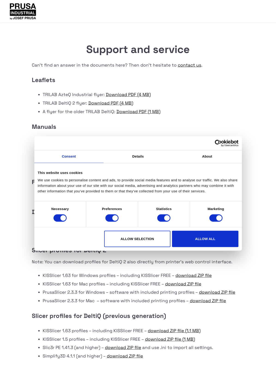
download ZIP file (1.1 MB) (174, 331)
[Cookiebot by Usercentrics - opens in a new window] (218, 143)
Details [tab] (138, 156)
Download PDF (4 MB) (128, 94)
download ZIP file (193, 275)
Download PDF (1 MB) (138, 111)
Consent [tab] (69, 156)
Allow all (205, 239)
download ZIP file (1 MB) (170, 339)
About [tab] (207, 156)
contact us (189, 65)
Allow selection (137, 239)
